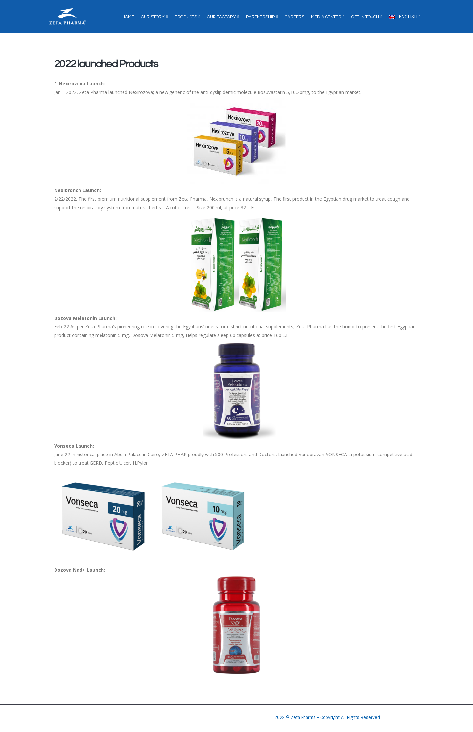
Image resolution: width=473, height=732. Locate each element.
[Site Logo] (67, 16)
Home (128, 17)
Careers (294, 17)
